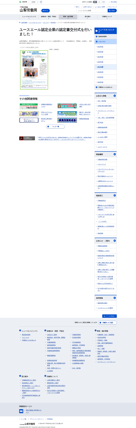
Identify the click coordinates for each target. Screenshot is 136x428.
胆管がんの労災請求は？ (105, 284)
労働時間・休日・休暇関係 (105, 334)
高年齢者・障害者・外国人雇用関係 (81, 356)
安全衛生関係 (76, 336)
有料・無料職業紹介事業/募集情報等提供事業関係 (81, 351)
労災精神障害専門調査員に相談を (31, 395)
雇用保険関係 (51, 344)
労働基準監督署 (102, 159)
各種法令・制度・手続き (56, 330)
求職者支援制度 (102, 246)
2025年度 (100, 46)
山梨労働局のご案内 (53, 378)
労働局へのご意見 (108, 323)
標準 (95, 2)
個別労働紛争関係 (103, 355)
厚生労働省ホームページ (105, 176)
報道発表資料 (102, 36)
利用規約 (50, 417)
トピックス (101, 41)
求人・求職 (100, 348)
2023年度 (100, 57)
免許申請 (100, 142)
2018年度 (100, 82)
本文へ (78, 7)
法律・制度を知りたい (54, 367)
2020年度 (100, 72)
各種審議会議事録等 (78, 359)
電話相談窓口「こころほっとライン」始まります (31, 385)
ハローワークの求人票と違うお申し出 (106, 216)
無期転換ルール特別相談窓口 (106, 228)
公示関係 (50, 370)
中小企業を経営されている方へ (106, 290)
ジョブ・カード (102, 147)
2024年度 (100, 52)
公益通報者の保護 (77, 362)
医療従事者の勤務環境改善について (106, 257)
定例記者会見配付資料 (105, 106)
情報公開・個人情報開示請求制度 (56, 363)
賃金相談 (100, 233)
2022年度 (100, 62)
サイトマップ (112, 7)
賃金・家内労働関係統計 (105, 342)
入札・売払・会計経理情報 (106, 117)
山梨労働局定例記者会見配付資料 (56, 385)
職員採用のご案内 (52, 381)
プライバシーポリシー (37, 417)
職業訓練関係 (51, 355)
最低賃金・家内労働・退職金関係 (56, 338)
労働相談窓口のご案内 (29, 378)
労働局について (52, 375)
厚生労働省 (114, 2)
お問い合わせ (87, 7)
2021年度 (100, 67)
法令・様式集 (102, 101)
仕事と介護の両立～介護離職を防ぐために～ (106, 271)
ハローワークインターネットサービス (106, 170)
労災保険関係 (76, 341)
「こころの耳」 (102, 222)
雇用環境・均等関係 (78, 344)
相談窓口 (106, 196)
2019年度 (100, 77)
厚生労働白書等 (102, 132)
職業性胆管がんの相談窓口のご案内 (31, 390)
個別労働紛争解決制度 (54, 347)
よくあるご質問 (100, 7)
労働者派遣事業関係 (53, 350)
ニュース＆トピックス (106, 31)
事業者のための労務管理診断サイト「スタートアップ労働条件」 (106, 208)
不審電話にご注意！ (104, 251)
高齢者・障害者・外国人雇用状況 (106, 351)
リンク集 (23, 417)
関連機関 (106, 154)
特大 (103, 2)
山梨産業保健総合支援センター (106, 187)
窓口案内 (25, 375)
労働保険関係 (51, 341)
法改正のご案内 (52, 334)
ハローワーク (102, 164)
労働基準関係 (76, 334)
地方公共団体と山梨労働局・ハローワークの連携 (105, 278)
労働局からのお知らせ (105, 87)
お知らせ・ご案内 (106, 241)
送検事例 (100, 345)
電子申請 (100, 122)
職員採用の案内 (102, 303)
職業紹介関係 (76, 347)
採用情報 (106, 298)
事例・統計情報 (103, 330)
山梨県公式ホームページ (105, 181)
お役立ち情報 (106, 96)
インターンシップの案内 (105, 308)
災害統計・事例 (102, 339)
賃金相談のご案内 (27, 381)
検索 (113, 10)
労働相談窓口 (102, 201)
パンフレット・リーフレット (106, 112)
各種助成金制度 (102, 127)
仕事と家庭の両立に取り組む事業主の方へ (106, 264)
